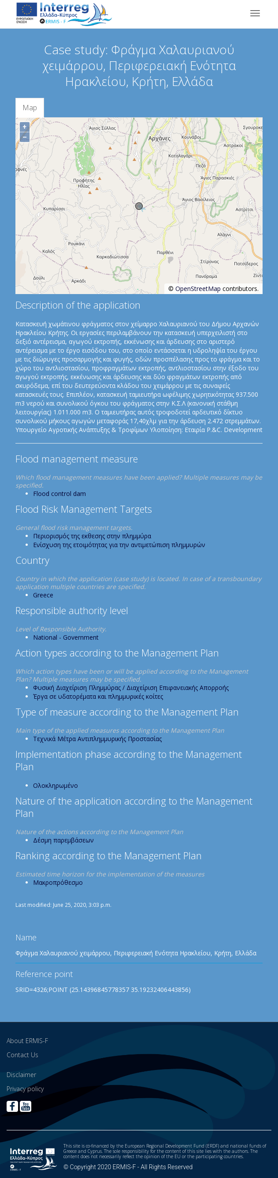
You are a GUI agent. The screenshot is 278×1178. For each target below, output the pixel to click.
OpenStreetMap (198, 288)
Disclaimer (21, 1074)
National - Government (66, 637)
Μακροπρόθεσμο (58, 882)
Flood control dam (59, 493)
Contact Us (22, 1055)
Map (29, 107)
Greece (43, 595)
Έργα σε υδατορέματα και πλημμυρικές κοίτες (98, 696)
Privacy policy (25, 1089)
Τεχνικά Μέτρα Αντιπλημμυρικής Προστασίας (97, 738)
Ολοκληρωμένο (55, 785)
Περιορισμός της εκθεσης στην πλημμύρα (92, 536)
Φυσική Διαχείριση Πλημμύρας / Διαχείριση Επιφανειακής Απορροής (131, 687)
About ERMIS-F (27, 1040)
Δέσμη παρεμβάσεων (63, 840)
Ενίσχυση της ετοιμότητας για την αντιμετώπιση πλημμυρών (119, 545)
